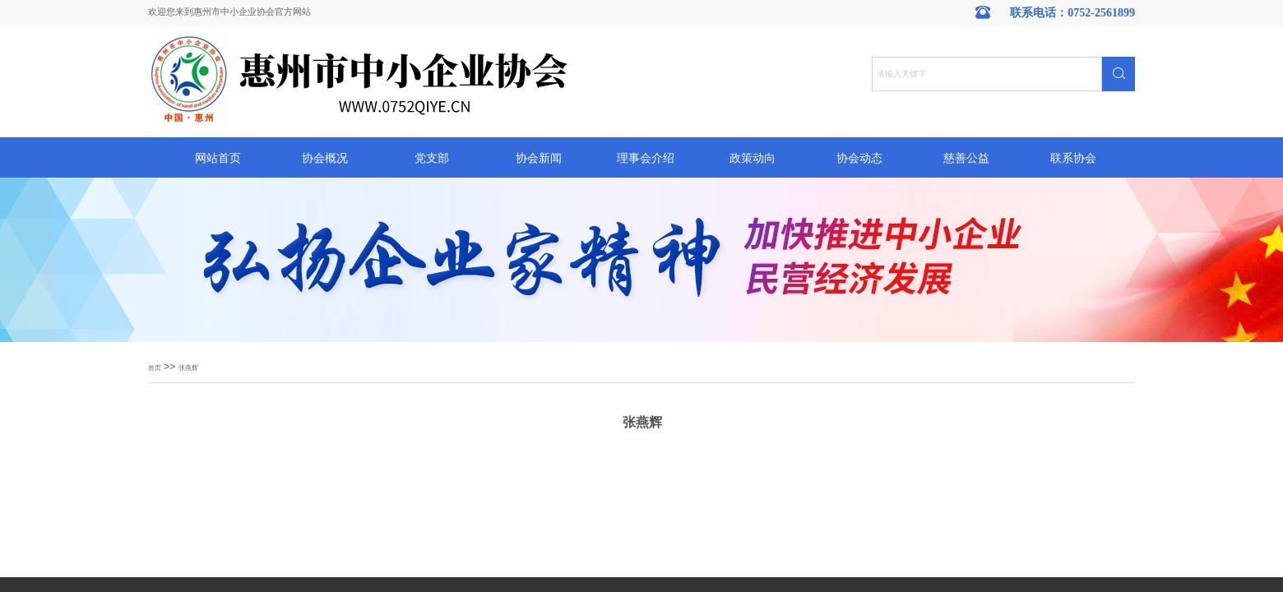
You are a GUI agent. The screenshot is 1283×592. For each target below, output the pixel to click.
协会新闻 (539, 158)
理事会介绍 (645, 158)
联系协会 (1073, 158)
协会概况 (325, 158)
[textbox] (987, 74)
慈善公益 (966, 158)
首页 (154, 368)
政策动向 (753, 158)
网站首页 (218, 158)
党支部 (432, 158)
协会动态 (859, 158)
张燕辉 (188, 368)
